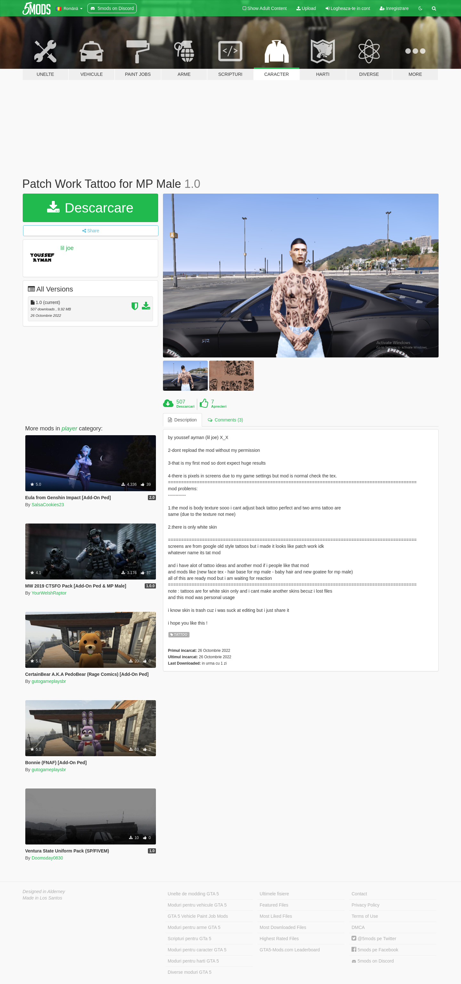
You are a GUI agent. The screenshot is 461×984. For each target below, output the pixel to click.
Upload (306, 8)
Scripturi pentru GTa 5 (189, 938)
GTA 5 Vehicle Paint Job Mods (198, 916)
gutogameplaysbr (49, 681)
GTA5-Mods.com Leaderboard (290, 949)
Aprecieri (219, 406)
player (69, 428)
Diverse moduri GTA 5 (190, 972)
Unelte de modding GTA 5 (193, 893)
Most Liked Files (276, 916)
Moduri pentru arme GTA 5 (194, 927)
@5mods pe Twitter (374, 938)
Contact (359, 893)
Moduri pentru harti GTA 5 (193, 961)
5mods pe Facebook (375, 950)
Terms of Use (365, 916)
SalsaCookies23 (48, 504)
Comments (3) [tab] (225, 419)
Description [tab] (182, 419)
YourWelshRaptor (48, 593)
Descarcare (90, 207)
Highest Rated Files (279, 938)
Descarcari (185, 406)
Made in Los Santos (42, 897)
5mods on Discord (373, 961)
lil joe (67, 248)
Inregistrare (394, 8)
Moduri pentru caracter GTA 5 (197, 949)
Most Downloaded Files (283, 927)
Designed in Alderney (44, 891)
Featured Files (274, 905)
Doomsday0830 (47, 857)
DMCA (358, 927)
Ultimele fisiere (274, 893)
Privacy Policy (365, 905)
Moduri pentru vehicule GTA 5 (197, 905)
